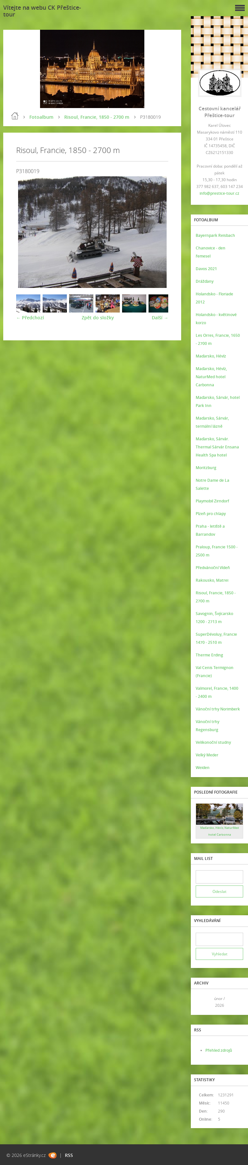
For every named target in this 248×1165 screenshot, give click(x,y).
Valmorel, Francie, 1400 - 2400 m (217, 692)
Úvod (14, 116)
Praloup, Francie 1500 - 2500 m (217, 551)
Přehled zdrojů (218, 1050)
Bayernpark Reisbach (215, 235)
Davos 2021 (206, 268)
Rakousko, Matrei (212, 580)
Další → (160, 317)
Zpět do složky (98, 317)
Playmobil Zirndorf (212, 501)
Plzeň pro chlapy (211, 513)
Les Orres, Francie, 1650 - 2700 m (218, 339)
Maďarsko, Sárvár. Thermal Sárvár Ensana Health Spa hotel (217, 447)
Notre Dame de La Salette (212, 484)
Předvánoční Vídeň (213, 567)
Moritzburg (206, 467)
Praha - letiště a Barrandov (210, 530)
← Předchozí (30, 317)
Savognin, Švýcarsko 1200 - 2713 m (214, 617)
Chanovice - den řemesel (210, 252)
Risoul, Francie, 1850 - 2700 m (96, 117)
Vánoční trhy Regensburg (207, 725)
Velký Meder (207, 755)
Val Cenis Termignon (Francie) (214, 671)
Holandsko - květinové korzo (216, 318)
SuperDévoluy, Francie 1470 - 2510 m (216, 638)
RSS (69, 1155)
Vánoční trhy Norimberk (218, 709)
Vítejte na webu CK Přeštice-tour (42, 11)
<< (203, 1002)
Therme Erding (209, 655)
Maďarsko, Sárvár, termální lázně (212, 422)
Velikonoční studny (213, 742)
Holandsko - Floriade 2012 (214, 298)
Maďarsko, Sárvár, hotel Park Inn (218, 401)
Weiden (203, 767)
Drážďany (204, 281)
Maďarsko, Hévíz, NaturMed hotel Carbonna (211, 377)
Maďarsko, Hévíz (211, 356)
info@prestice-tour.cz (219, 193)
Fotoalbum (41, 117)
